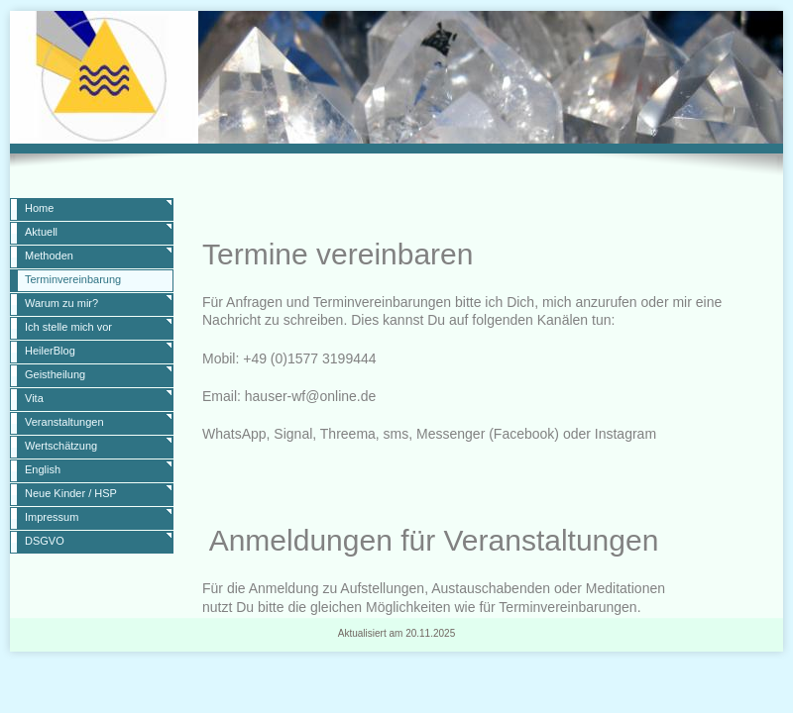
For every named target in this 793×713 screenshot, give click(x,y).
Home (39, 208)
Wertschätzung (61, 446)
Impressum (51, 517)
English (42, 469)
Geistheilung (55, 374)
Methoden (49, 255)
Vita (34, 398)
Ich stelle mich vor (68, 327)
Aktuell (41, 232)
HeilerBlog (50, 350)
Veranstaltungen (64, 422)
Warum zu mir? (61, 303)
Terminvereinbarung (73, 279)
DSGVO (44, 541)
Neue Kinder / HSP (71, 493)
